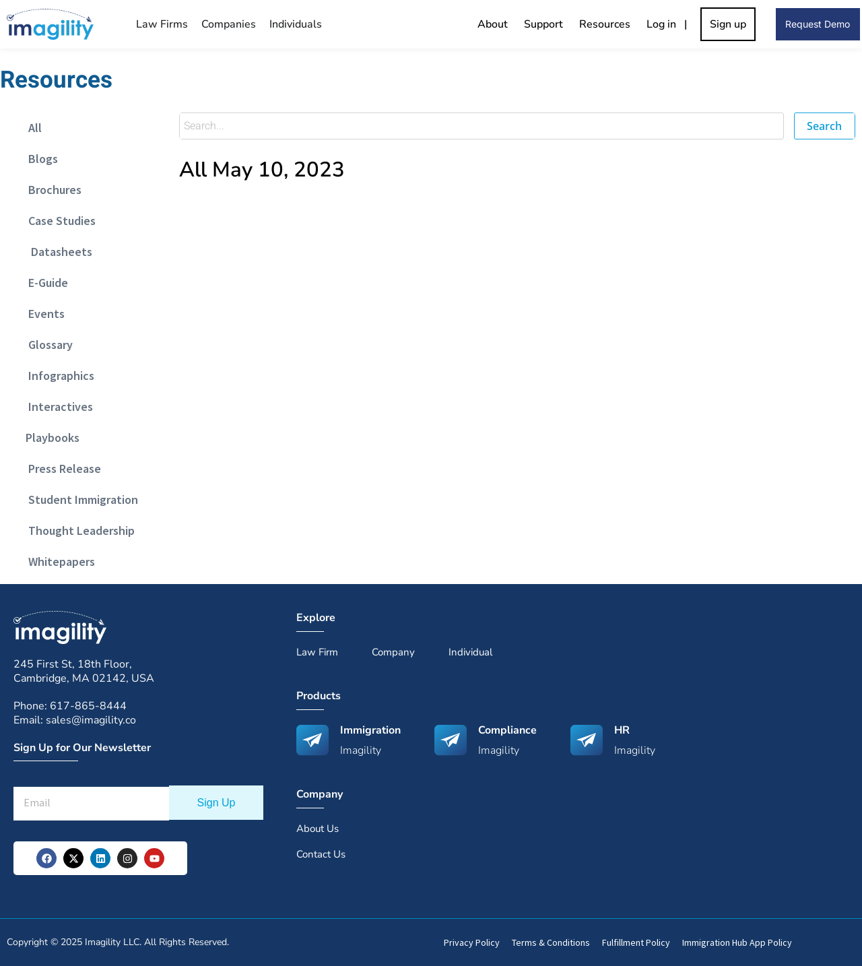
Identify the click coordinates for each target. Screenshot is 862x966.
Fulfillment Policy (636, 942)
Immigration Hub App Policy (737, 942)
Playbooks (49, 437)
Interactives (56, 406)
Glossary (46, 344)
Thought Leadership (77, 530)
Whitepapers (57, 561)
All (31, 127)
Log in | (669, 24)
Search (824, 126)
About (492, 24)
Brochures (50, 189)
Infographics (57, 375)
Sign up (728, 24)
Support (543, 24)
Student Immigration (79, 499)
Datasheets (56, 251)
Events (42, 313)
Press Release (60, 468)
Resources (604, 24)
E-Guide (44, 282)
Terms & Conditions (551, 942)
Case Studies (58, 220)
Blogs (39, 158)
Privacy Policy (472, 942)
